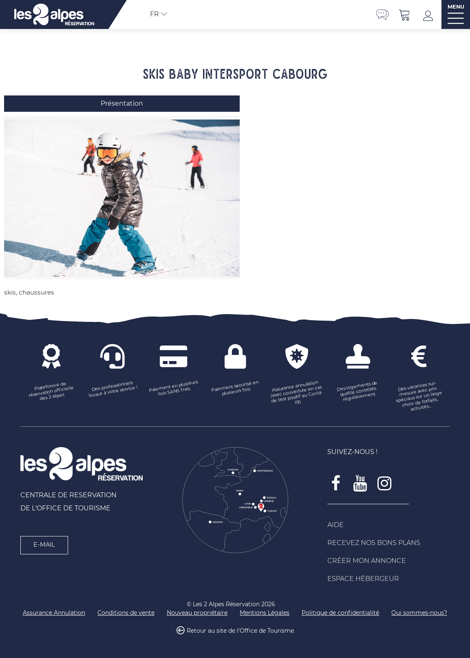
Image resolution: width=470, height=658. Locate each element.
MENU (456, 7)
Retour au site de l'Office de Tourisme (240, 631)
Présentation (122, 103)
